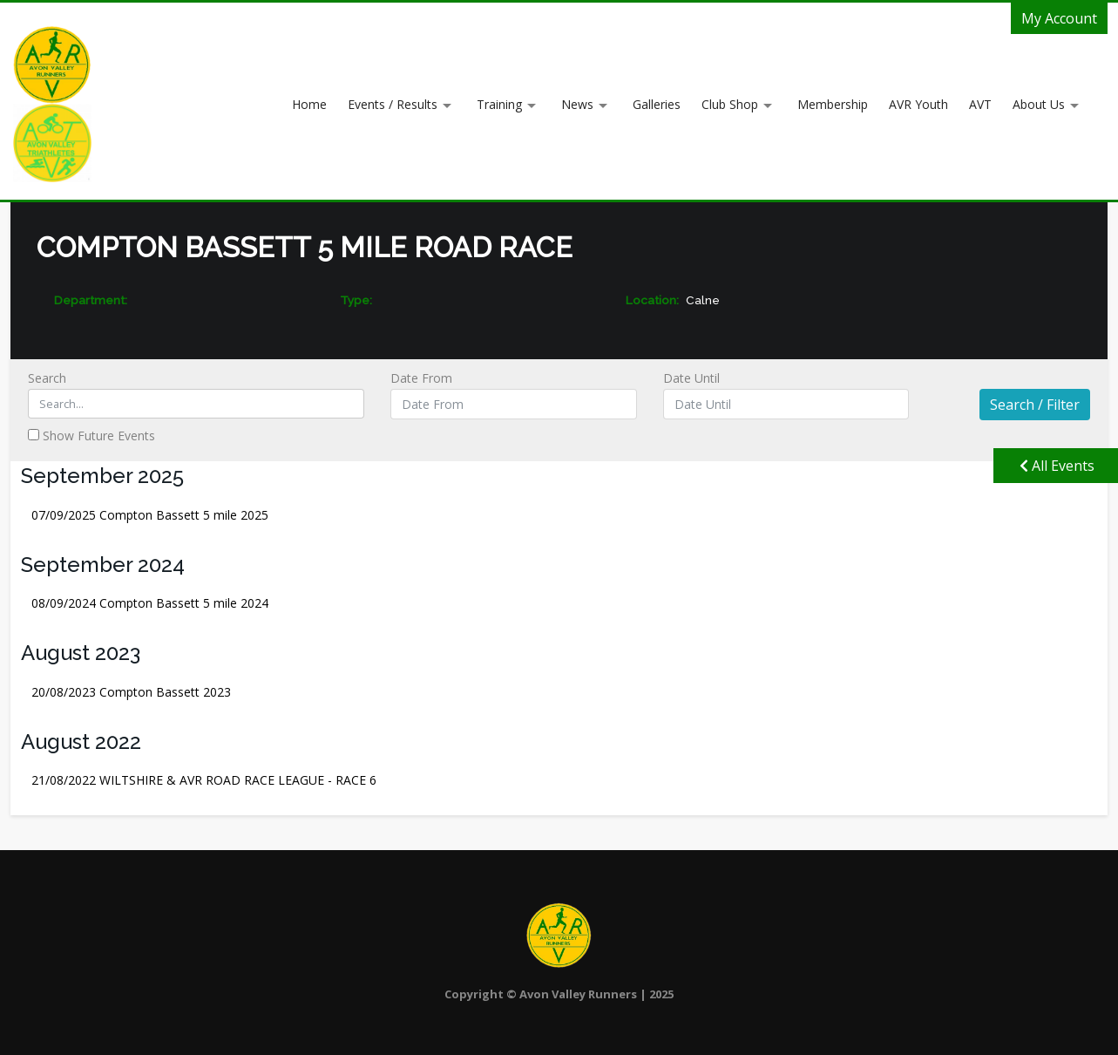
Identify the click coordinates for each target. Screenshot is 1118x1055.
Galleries (657, 104)
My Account (1059, 18)
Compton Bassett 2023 (131, 692)
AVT (980, 104)
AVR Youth (918, 104)
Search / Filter (1035, 404)
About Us (1039, 104)
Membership (832, 104)
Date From (513, 394)
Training (499, 104)
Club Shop (729, 104)
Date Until (786, 394)
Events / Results (392, 104)
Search (196, 394)
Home (309, 104)
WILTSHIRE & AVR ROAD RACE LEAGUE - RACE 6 (203, 780)
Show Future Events (91, 435)
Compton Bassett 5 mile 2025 (149, 515)
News (577, 104)
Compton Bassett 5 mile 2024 (149, 603)
